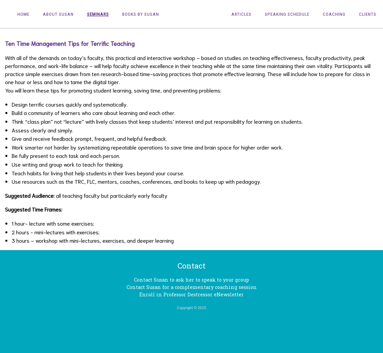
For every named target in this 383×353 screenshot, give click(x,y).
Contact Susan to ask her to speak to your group (191, 280)
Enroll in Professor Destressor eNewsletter (191, 294)
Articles (241, 14)
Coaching (334, 14)
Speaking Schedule (287, 14)
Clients (367, 14)
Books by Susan (140, 14)
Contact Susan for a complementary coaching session (192, 287)
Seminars (98, 14)
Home (23, 14)
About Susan (58, 14)
